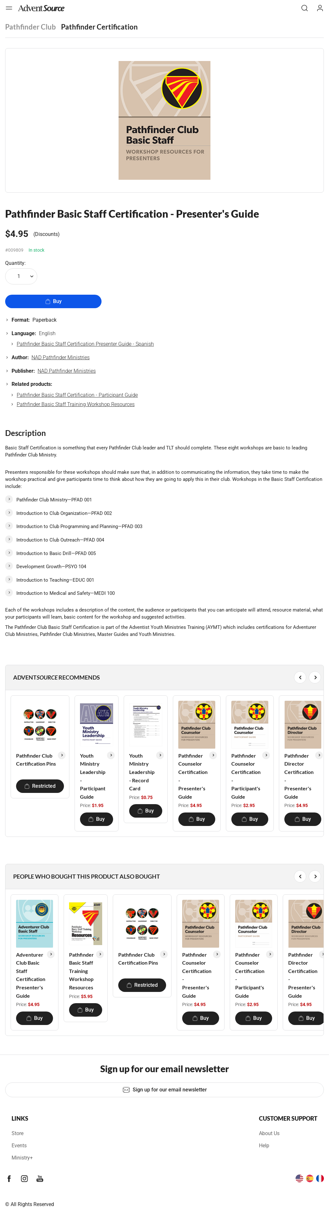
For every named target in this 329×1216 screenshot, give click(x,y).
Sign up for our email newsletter (164, 1090)
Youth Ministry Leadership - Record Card (142, 771)
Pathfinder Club (30, 26)
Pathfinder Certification (99, 26)
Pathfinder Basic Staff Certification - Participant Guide (77, 395)
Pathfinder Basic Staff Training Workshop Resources (76, 404)
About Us (269, 1133)
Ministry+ (22, 1158)
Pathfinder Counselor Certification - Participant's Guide (246, 776)
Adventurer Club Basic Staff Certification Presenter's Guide (30, 975)
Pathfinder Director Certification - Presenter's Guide (299, 776)
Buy (53, 301)
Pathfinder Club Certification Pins (36, 759)
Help (264, 1145)
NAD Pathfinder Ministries (60, 357)
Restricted (40, 786)
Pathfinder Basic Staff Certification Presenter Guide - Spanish (85, 344)
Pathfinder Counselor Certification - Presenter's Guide (193, 776)
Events (19, 1145)
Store (17, 1133)
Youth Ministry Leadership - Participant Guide (92, 776)
